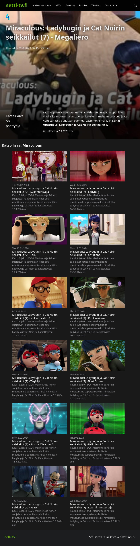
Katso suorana (42, 5)
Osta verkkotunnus (122, 537)
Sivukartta (95, 537)
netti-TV (10, 537)
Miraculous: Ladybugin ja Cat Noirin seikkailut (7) (75, 124)
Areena (70, 5)
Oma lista (111, 5)
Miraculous (32, 145)
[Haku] (135, 5)
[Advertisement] (70, 78)
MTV (58, 5)
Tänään (95, 5)
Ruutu (83, 5)
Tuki (106, 537)
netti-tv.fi (16, 5)
